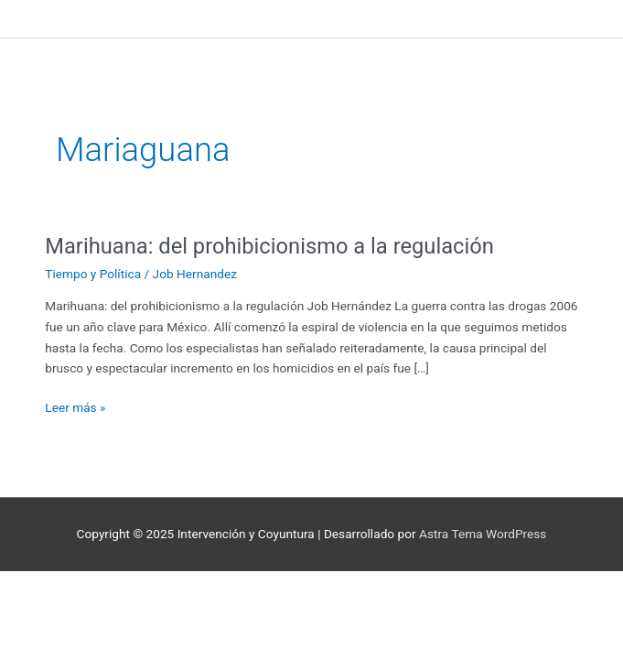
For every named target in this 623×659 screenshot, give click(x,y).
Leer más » (75, 406)
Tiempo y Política (93, 273)
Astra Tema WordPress (482, 533)
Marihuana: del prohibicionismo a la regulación (269, 246)
